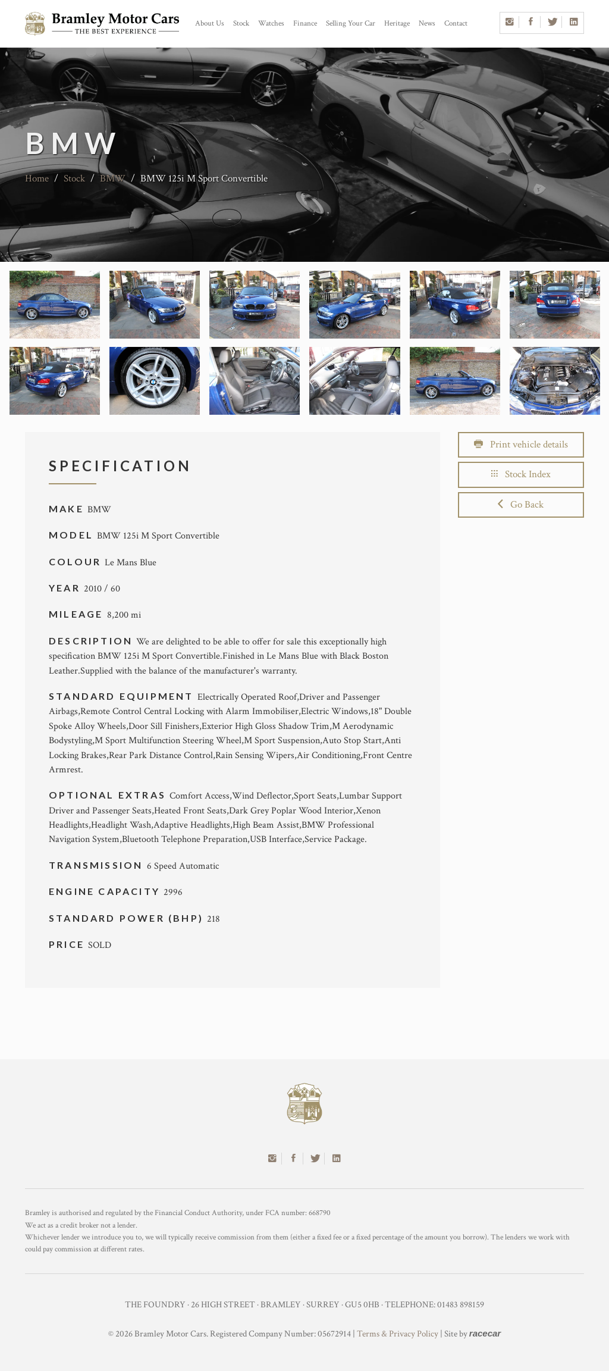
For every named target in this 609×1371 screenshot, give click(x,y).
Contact (455, 23)
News (427, 23)
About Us (209, 23)
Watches (271, 23)
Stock (241, 23)
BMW (112, 178)
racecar (485, 1333)
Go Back (521, 504)
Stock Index (521, 474)
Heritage (397, 23)
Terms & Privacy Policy (397, 1333)
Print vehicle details (521, 444)
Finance (305, 23)
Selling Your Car (350, 23)
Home (37, 178)
